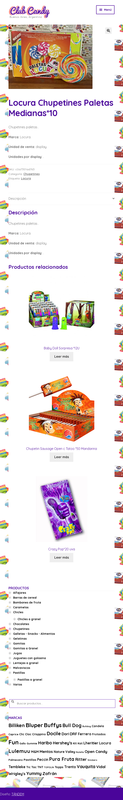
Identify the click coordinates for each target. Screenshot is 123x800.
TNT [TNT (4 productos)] (40, 767)
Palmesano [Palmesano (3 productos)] (15, 759)
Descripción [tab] (17, 198)
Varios (17, 684)
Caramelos (20, 607)
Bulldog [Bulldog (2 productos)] (86, 726)
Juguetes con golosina (29, 658)
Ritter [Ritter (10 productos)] (81, 759)
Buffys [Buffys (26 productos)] (53, 725)
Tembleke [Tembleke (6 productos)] (16, 767)
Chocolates (21, 624)
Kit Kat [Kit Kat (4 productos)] (78, 743)
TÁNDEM (18, 794)
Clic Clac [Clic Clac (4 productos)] (25, 734)
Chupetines (31, 174)
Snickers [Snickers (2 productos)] (92, 760)
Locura (26, 178)
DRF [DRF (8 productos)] (73, 733)
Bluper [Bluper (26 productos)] (34, 725)
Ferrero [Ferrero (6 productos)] (84, 734)
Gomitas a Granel (25, 648)
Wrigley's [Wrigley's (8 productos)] (16, 773)
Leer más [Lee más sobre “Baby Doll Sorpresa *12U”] (61, 356)
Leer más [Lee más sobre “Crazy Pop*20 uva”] (61, 557)
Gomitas (19, 643)
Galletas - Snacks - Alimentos (34, 634)
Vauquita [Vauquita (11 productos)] (86, 766)
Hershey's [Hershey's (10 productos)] (62, 742)
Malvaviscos (21, 668)
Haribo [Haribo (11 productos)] (45, 742)
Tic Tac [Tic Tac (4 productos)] (31, 767)
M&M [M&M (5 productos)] (35, 752)
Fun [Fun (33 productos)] (13, 742)
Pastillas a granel (30, 679)
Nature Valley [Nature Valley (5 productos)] (64, 752)
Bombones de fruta (27, 602)
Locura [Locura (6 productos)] (105, 743)
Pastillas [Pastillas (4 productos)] (30, 760)
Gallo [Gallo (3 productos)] (22, 743)
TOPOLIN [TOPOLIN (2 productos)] (49, 767)
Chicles (18, 612)
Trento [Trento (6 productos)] (70, 767)
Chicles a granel (29, 619)
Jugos (17, 653)
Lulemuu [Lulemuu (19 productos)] (19, 751)
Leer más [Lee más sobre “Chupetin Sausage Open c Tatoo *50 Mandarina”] (61, 457)
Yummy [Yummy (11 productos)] (34, 773)
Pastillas (19, 673)
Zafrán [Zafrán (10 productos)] (49, 773)
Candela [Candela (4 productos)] (98, 726)
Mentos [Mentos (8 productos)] (46, 751)
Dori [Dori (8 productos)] (65, 733)
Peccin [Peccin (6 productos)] (42, 759)
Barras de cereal (25, 597)
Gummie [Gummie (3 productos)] (32, 743)
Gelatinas (20, 638)
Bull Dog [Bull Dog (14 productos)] (72, 725)
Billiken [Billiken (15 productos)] (16, 725)
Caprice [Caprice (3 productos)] (13, 734)
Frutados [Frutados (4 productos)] (99, 734)
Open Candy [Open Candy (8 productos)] (96, 751)
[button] (108, 30)
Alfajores (19, 593)
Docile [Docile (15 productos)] (54, 733)
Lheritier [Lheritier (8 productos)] (90, 743)
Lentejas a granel (25, 663)
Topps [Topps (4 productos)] (59, 767)
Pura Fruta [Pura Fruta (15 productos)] (61, 759)
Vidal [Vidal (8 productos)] (101, 766)
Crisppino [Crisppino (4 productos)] (39, 734)
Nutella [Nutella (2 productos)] (80, 752)
